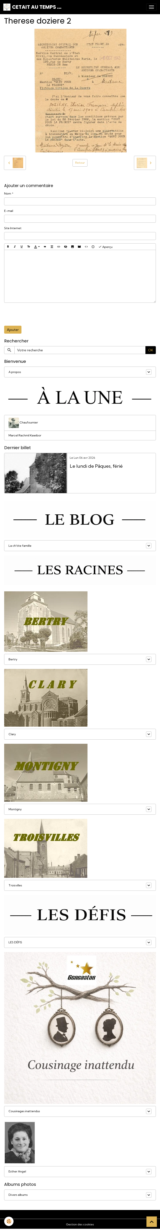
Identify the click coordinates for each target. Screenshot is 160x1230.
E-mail (8, 211)
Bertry (13, 659)
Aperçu (105, 247)
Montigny (15, 809)
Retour (80, 163)
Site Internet (12, 228)
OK (150, 350)
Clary (12, 734)
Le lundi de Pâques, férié (96, 466)
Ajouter (13, 330)
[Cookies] (9, 1221)
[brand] (32, 7)
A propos (15, 372)
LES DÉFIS (15, 942)
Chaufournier (23, 423)
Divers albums (18, 1195)
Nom (7, 193)
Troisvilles (15, 885)
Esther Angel (17, 1171)
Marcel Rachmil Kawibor (25, 435)
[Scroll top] (151, 1221)
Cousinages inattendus (24, 1111)
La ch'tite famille (20, 546)
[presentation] (36, 314)
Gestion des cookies (80, 1224)
